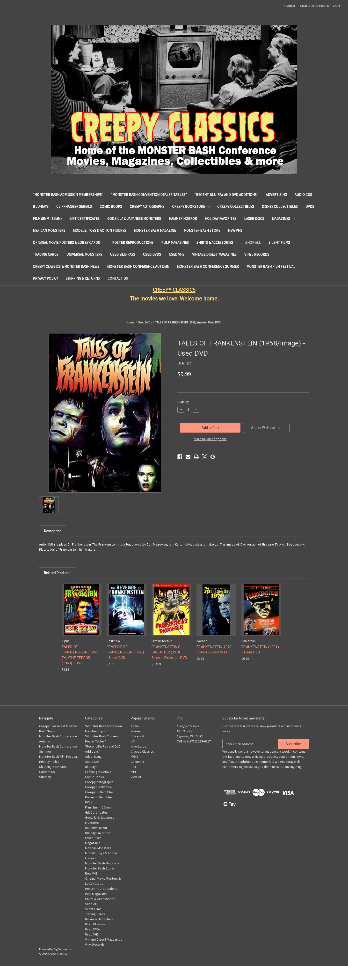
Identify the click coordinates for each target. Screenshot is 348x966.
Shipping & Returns (83, 278)
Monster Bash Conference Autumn (138, 266)
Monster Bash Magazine (155, 230)
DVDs (309, 206)
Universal (137, 736)
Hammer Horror (183, 218)
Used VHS (176, 254)
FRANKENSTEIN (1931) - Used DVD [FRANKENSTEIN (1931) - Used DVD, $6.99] (260, 650)
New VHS (235, 230)
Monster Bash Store (202, 230)
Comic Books (111, 206)
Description (52, 531)
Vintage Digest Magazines (214, 254)
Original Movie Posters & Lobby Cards (68, 242)
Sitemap (45, 777)
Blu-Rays (41, 206)
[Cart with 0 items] (336, 6)
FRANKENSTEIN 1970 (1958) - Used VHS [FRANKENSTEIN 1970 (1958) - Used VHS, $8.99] (213, 650)
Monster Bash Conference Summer (208, 266)
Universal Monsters (84, 254)
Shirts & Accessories (217, 242)
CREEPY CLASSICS (174, 289)
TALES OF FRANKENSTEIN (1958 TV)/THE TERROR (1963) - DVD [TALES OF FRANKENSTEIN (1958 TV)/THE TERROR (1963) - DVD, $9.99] (80, 655)
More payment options (210, 439)
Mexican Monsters (49, 230)
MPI (133, 772)
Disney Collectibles (280, 206)
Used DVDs (152, 254)
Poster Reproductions (132, 242)
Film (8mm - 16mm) (47, 218)
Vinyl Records (256, 254)
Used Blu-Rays (122, 254)
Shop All (253, 242)
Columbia (137, 761)
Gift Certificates (84, 218)
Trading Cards (45, 254)
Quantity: (183, 402)
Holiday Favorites (220, 218)
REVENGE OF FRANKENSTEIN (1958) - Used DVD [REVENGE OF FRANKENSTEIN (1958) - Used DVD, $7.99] (125, 652)
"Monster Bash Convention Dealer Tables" (149, 194)
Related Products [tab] (57, 572)
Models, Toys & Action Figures (99, 230)
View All (136, 777)
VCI (133, 741)
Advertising (276, 194)
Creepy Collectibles (235, 206)
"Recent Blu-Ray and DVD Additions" (226, 194)
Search (289, 6)
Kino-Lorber (139, 746)
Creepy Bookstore (191, 206)
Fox (133, 766)
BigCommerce (62, 949)
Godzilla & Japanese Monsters (134, 218)
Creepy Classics (142, 751)
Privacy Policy (45, 278)
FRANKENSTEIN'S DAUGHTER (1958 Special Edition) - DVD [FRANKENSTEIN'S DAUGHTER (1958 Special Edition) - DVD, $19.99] (169, 652)
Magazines (283, 218)
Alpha (135, 726)
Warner (136, 731)
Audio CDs (303, 194)
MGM (134, 756)
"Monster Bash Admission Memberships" (68, 194)
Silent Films (279, 242)
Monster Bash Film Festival (270, 266)
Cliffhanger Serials (74, 206)
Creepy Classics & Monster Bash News (66, 266)
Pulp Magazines (175, 242)
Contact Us (118, 278)
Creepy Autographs (147, 206)
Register (322, 6)
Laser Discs (254, 218)
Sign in (305, 6)
